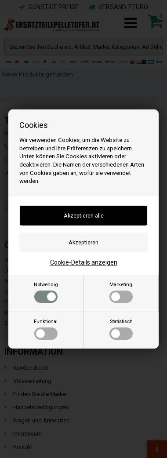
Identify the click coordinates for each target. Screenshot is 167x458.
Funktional (46, 329)
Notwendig (46, 292)
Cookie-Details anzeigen (83, 262)
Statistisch (121, 329)
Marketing (121, 292)
